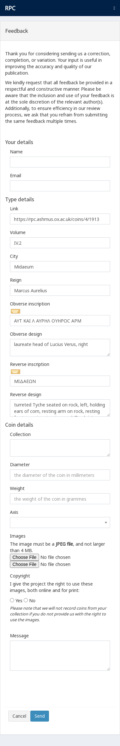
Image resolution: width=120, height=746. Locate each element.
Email (15, 175)
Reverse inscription (29, 364)
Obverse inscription (30, 304)
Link (14, 208)
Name (16, 152)
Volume (18, 232)
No (32, 600)
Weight (17, 488)
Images (18, 536)
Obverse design (26, 334)
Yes (18, 600)
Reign (15, 280)
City (14, 256)
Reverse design (25, 394)
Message (19, 635)
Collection (20, 434)
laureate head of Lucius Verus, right (60, 347)
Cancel (19, 716)
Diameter (20, 464)
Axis (14, 512)
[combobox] (60, 522)
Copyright (20, 576)
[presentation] (57, 691)
